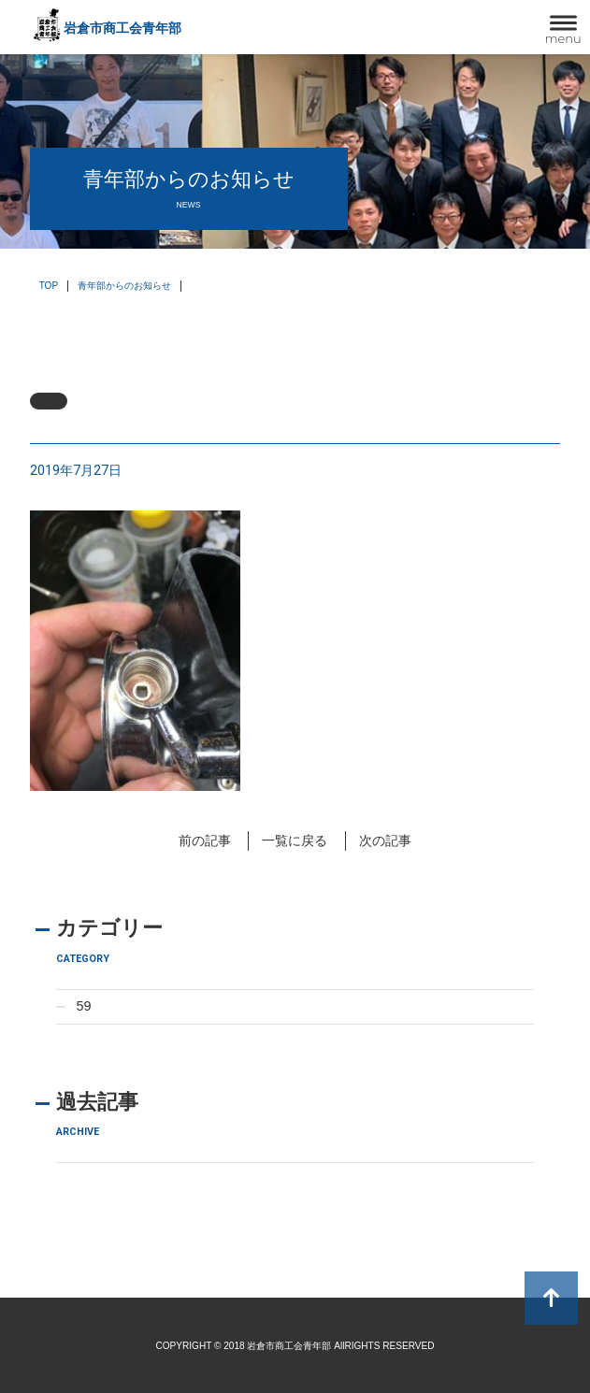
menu (563, 38)
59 (84, 1005)
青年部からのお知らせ (124, 285)
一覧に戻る (294, 840)
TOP (49, 285)
